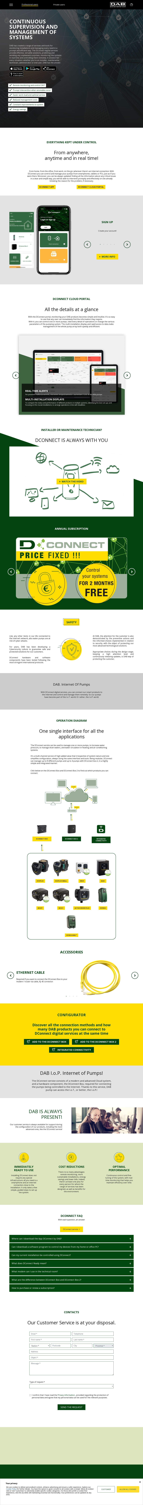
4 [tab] (111, 245)
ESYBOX (103, 909)
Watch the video (71, 482)
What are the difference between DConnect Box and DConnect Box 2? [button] (46, 1280)
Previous (15, 376)
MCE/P (40, 909)
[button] (30, 4)
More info (107, 257)
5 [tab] (114, 245)
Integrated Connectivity (71, 1050)
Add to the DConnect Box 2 (95, 1042)
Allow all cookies (128, 1489)
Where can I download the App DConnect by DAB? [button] (37, 1239)
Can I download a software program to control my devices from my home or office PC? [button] (55, 1247)
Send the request (71, 1408)
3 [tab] (107, 245)
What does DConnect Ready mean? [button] (29, 1264)
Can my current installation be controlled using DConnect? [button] (41, 1256)
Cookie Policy (11, 1489)
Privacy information (66, 1396)
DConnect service (71, 1229)
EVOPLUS (40, 882)
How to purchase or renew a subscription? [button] (33, 1288)
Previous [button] (87, 245)
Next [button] (127, 245)
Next (127, 376)
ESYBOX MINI (71, 936)
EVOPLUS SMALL (61, 882)
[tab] (42, 832)
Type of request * (37, 1383)
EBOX (82, 882)
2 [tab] (104, 245)
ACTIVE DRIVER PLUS (82, 909)
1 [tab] (100, 245)
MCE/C (61, 909)
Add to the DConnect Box (46, 1042)
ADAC (103, 882)
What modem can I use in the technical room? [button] (35, 1272)
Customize (106, 1489)
